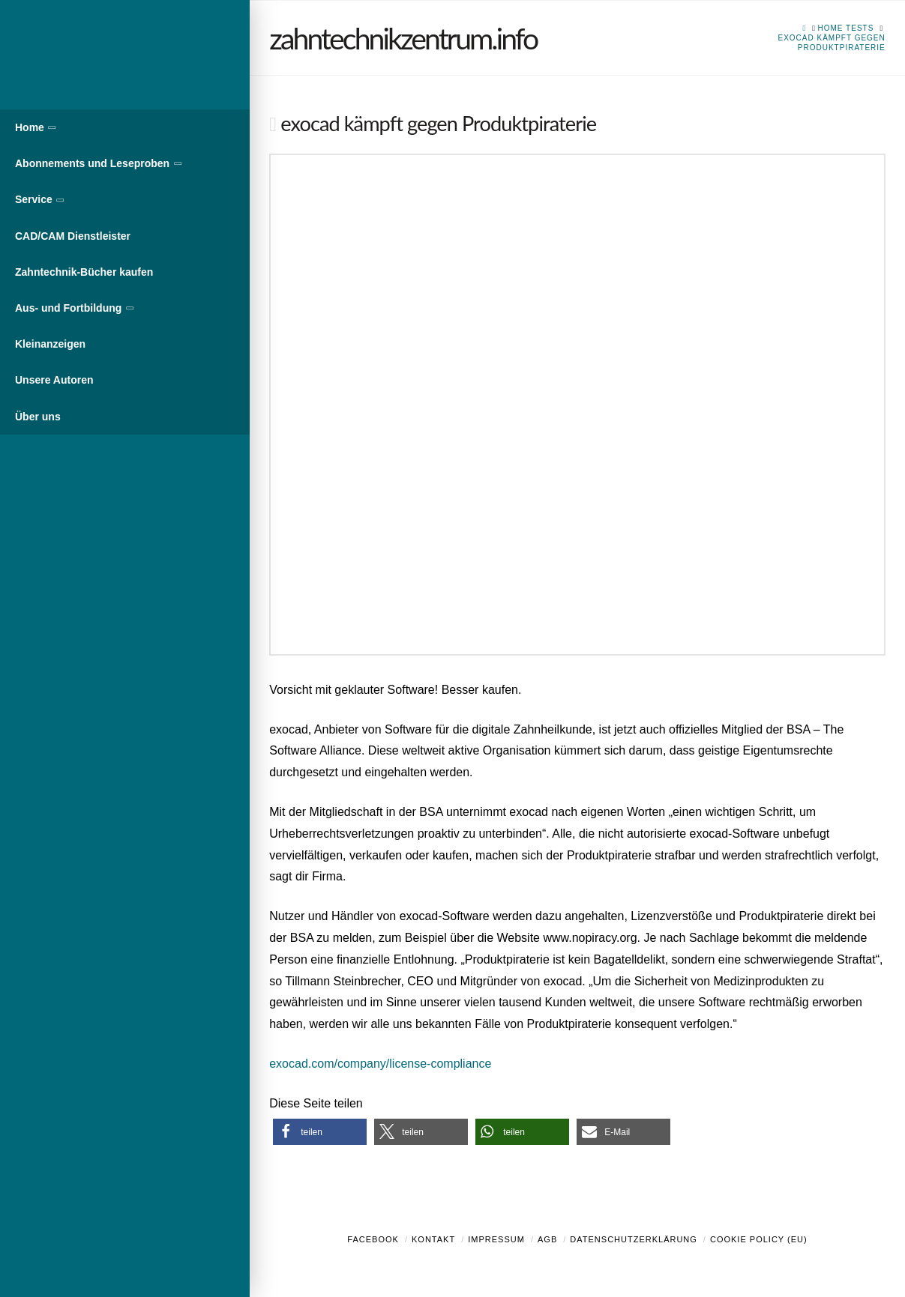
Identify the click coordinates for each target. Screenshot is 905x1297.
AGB (547, 1239)
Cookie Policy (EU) (759, 1239)
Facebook (373, 1239)
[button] (320, 1132)
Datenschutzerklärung (633, 1239)
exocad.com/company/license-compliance (380, 1063)
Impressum (496, 1239)
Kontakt (433, 1239)
